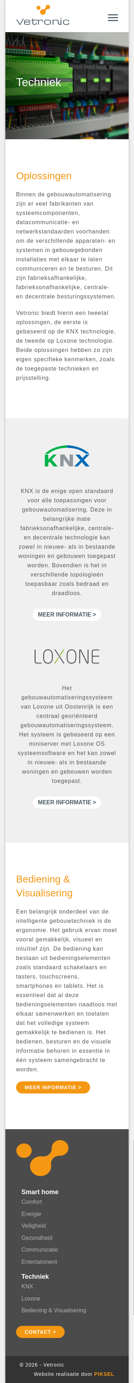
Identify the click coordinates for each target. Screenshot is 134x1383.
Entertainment (39, 1262)
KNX (27, 1286)
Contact (38, 1332)
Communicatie (39, 1250)
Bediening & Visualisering (53, 1310)
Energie (31, 1214)
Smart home (40, 1192)
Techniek (35, 1276)
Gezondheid (36, 1238)
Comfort (31, 1202)
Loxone (30, 1299)
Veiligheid (33, 1226)
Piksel (104, 1374)
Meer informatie (64, 615)
